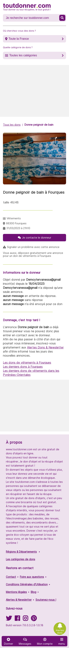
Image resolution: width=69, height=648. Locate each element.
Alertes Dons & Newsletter (45, 347)
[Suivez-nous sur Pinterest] (34, 619)
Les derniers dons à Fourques (23, 366)
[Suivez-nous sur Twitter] (9, 619)
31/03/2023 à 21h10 (18, 228)
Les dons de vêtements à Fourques (27, 362)
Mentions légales (16, 591)
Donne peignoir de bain (38, 124)
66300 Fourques (16, 223)
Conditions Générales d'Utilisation (27, 584)
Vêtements (14, 218)
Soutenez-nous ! (46, 599)
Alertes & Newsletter (19, 599)
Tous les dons (12, 124)
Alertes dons (60, 631)
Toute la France (18, 38)
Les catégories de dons (20, 559)
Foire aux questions (32, 576)
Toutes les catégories (23, 55)
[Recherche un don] (31, 18)
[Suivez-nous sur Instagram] (25, 619)
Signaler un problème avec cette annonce (33, 247)
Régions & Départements (21, 551)
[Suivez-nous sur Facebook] (17, 619)
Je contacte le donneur (36, 237)
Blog (33, 591)
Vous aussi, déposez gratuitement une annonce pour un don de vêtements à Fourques (33, 254)
